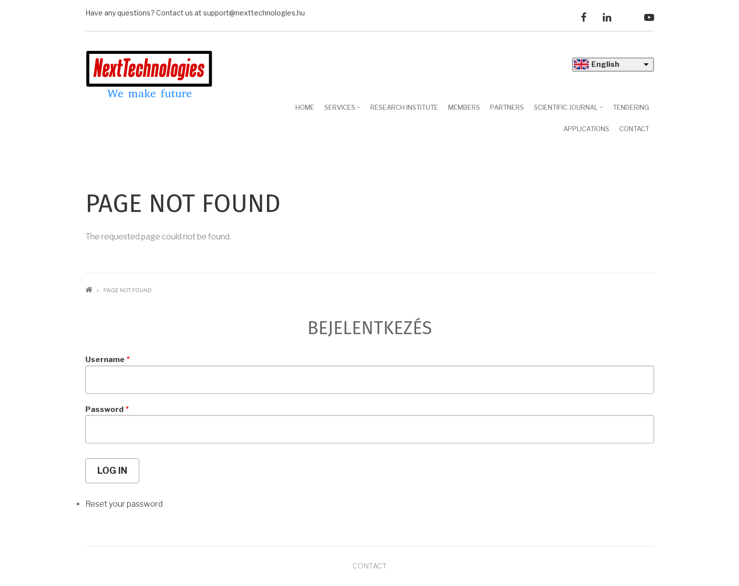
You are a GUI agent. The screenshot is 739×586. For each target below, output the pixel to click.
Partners (507, 107)
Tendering (631, 107)
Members (464, 107)
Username (105, 359)
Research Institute (404, 107)
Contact (634, 129)
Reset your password (124, 504)
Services (343, 110)
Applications (586, 129)
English (605, 64)
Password (104, 409)
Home (304, 107)
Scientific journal (569, 110)
